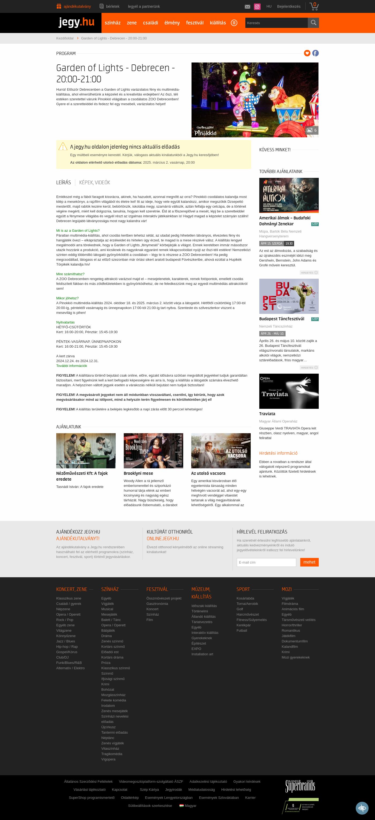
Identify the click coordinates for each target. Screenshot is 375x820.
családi (150, 23)
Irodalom (108, 706)
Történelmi (200, 611)
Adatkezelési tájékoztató (208, 781)
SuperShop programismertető (92, 798)
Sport (243, 589)
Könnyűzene (66, 636)
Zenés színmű (112, 641)
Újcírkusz (108, 727)
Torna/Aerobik (247, 604)
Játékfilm (288, 636)
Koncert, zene (71, 589)
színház (113, 23)
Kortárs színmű (113, 647)
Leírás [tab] (63, 183)
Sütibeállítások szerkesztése (150, 806)
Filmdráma (290, 604)
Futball (242, 630)
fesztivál (195, 23)
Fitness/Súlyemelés (252, 620)
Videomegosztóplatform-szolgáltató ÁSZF (151, 781)
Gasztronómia (157, 604)
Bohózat (107, 689)
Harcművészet (248, 614)
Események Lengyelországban (169, 798)
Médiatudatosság (201, 790)
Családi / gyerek (68, 604)
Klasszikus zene (68, 598)
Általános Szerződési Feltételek (88, 781)
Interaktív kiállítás (205, 633)
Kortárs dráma (112, 657)
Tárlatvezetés (202, 622)
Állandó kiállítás (204, 617)
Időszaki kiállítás (204, 606)
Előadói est (109, 652)
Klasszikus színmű (115, 668)
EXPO (196, 649)
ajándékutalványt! (77, 539)
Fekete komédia (113, 700)
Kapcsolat (119, 790)
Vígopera (108, 759)
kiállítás (218, 23)
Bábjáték (108, 630)
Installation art (202, 654)
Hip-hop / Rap (67, 647)
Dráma (106, 636)
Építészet (199, 643)
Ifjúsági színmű (113, 679)
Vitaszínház (110, 749)
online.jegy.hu (163, 539)
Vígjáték (107, 604)
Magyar (187, 806)
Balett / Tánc (111, 620)
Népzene (63, 609)
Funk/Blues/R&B (69, 663)
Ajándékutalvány (77, 6)
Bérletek (112, 6)
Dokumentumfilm (295, 641)
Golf (240, 609)
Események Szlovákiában (219, 798)
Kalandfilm (290, 647)
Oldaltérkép (129, 798)
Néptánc (107, 738)
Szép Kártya (149, 790)
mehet (309, 562)
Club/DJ (62, 657)
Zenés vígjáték (112, 743)
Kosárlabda (245, 598)
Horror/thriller (292, 625)
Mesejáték (109, 614)
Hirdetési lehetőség (236, 790)
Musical (107, 609)
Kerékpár (244, 625)
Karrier (250, 798)
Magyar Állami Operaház (278, 421)
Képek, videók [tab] (94, 183)
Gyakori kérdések (246, 781)
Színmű (107, 673)
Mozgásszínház (113, 695)
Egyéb (106, 598)
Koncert (153, 609)
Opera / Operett (68, 614)
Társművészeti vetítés (299, 620)
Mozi (287, 589)
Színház (110, 589)
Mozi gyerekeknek (296, 657)
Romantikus (291, 630)
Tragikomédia (111, 754)
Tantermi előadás (114, 732)
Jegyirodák (173, 790)
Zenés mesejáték (114, 711)
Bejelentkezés (289, 6)
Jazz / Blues (65, 641)
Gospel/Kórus (66, 652)
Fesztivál (157, 589)
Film (150, 620)
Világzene (64, 630)
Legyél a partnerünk (144, 6)
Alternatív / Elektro (70, 668)
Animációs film (293, 609)
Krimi (105, 684)
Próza (105, 663)
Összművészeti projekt (164, 598)
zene (132, 23)
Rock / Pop (64, 620)
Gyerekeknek (202, 638)
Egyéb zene (65, 625)
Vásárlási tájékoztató (89, 790)
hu (269, 6)
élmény (172, 23)
